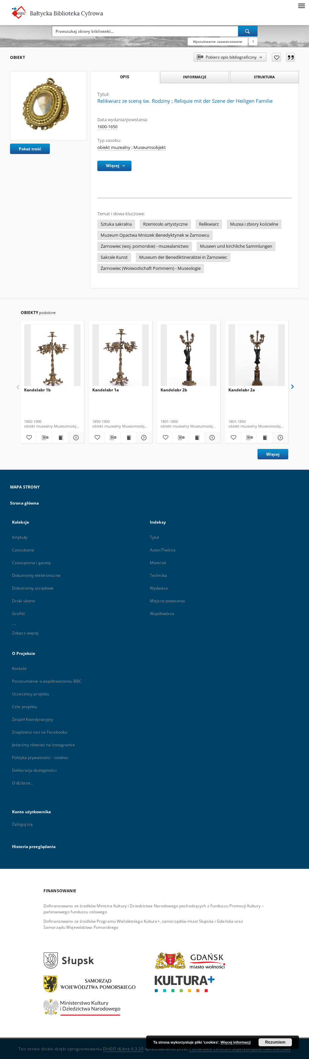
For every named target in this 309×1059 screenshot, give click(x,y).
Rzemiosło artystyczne (165, 224)
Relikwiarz (209, 224)
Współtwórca (162, 613)
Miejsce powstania (167, 601)
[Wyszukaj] (248, 31)
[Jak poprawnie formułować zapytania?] (253, 41)
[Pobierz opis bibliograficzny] (44, 437)
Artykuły (19, 537)
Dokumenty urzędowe (33, 588)
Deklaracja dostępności (34, 770)
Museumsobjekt (149, 147)
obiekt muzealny (113, 147)
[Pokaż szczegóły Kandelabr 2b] (211, 437)
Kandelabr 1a (105, 390)
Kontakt (19, 668)
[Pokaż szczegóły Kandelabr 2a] (279, 437)
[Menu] (301, 5)
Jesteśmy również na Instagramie (43, 745)
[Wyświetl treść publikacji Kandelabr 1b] (60, 437)
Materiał (158, 562)
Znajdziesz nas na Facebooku (39, 732)
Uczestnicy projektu (30, 694)
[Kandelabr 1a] (120, 357)
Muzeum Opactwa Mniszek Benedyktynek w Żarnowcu (155, 235)
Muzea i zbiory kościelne (254, 224)
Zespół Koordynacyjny (32, 719)
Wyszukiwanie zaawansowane (217, 41)
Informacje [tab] (194, 76)
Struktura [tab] (264, 76)
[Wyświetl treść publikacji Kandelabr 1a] (128, 437)
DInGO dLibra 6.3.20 (123, 1049)
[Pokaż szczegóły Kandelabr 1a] (143, 437)
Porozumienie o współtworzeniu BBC (47, 681)
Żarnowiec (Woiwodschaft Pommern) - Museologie (151, 268)
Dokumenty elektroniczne (36, 575)
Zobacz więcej (25, 633)
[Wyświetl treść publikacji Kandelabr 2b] (196, 437)
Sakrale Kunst (114, 257)
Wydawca (159, 588)
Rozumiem (275, 1042)
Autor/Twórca (163, 550)
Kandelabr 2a (241, 390)
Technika (158, 575)
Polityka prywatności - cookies (40, 757)
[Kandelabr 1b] (52, 357)
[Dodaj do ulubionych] (276, 57)
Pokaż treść (30, 149)
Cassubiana (23, 550)
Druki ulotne (23, 601)
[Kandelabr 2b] (189, 357)
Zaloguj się (22, 824)
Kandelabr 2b (174, 390)
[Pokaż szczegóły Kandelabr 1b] (75, 437)
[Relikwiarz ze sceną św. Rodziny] (48, 106)
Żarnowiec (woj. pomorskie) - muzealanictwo (145, 246)
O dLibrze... (22, 783)
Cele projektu (24, 706)
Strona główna (24, 503)
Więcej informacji (236, 1042)
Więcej (273, 454)
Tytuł (154, 537)
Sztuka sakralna (116, 224)
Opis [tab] (124, 77)
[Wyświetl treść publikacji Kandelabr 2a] (264, 437)
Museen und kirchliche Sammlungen (236, 246)
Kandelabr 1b (37, 390)
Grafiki (18, 613)
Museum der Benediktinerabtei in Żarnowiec (183, 257)
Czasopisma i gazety (31, 562)
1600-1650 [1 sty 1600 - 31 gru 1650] (107, 127)
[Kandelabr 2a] (257, 357)
